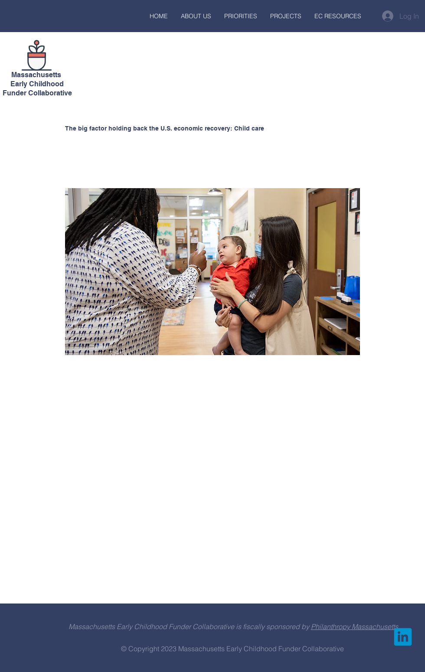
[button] (196, 16)
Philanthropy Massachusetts (354, 626)
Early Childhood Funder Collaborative (37, 88)
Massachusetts (37, 75)
